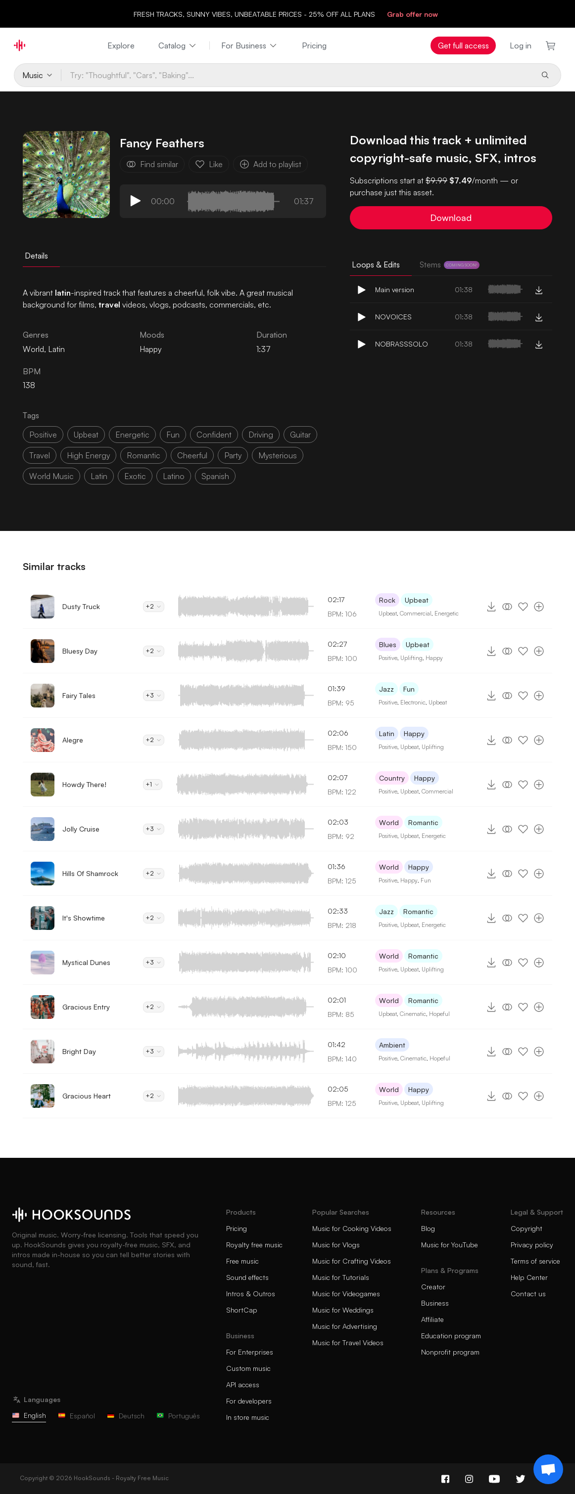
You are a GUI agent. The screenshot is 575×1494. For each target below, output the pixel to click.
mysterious (277, 455)
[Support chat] (548, 1469)
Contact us (528, 1293)
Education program (451, 1335)
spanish (215, 476)
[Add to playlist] (538, 606)
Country (392, 778)
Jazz (386, 689)
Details (36, 256)
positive (43, 434)
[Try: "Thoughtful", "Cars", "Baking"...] (296, 75)
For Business (249, 45)
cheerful (192, 455)
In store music (247, 1417)
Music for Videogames (346, 1293)
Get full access (463, 45)
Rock (387, 600)
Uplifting (411, 657)
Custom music (248, 1368)
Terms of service (535, 1261)
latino (174, 476)
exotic (135, 476)
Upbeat (417, 600)
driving (260, 434)
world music (51, 476)
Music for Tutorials (340, 1277)
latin (99, 476)
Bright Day (79, 1051)
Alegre (72, 740)
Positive (388, 657)
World (389, 822)
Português (178, 1415)
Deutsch (125, 1415)
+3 (153, 695)
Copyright (526, 1228)
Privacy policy (532, 1244)
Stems (449, 264)
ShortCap (241, 1310)
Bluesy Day (79, 651)
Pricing (314, 45)
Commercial (415, 613)
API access (242, 1384)
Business (435, 1303)
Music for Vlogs (336, 1244)
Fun (409, 689)
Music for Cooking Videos (351, 1228)
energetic (132, 434)
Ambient (392, 1045)
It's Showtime (83, 918)
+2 (153, 606)
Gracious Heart (86, 1096)
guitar (300, 434)
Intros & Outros (250, 1293)
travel (39, 455)
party (232, 455)
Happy (150, 349)
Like (209, 164)
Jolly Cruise (80, 829)
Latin (386, 733)
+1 (152, 784)
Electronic (413, 702)
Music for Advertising (344, 1326)
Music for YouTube (449, 1244)
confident (214, 434)
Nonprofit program (450, 1352)
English (29, 1415)
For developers (249, 1401)
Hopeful (439, 1013)
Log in (520, 45)
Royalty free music (254, 1244)
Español (76, 1415)
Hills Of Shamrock (90, 873)
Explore (121, 45)
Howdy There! (84, 784)
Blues (387, 644)
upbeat (86, 434)
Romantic (423, 822)
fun (173, 434)
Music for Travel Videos (347, 1342)
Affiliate (432, 1319)
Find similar (152, 164)
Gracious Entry (86, 1007)
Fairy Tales (79, 695)
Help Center (529, 1277)
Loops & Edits (376, 264)
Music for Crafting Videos (351, 1261)
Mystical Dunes (86, 962)
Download (451, 217)
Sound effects (247, 1277)
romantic (143, 455)
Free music (242, 1261)
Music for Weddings (343, 1310)
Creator (433, 1286)
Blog (428, 1228)
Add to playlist (270, 164)
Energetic (446, 613)
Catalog (177, 45)
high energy (88, 455)
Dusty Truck (81, 606)
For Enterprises (249, 1352)
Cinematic (413, 1013)
